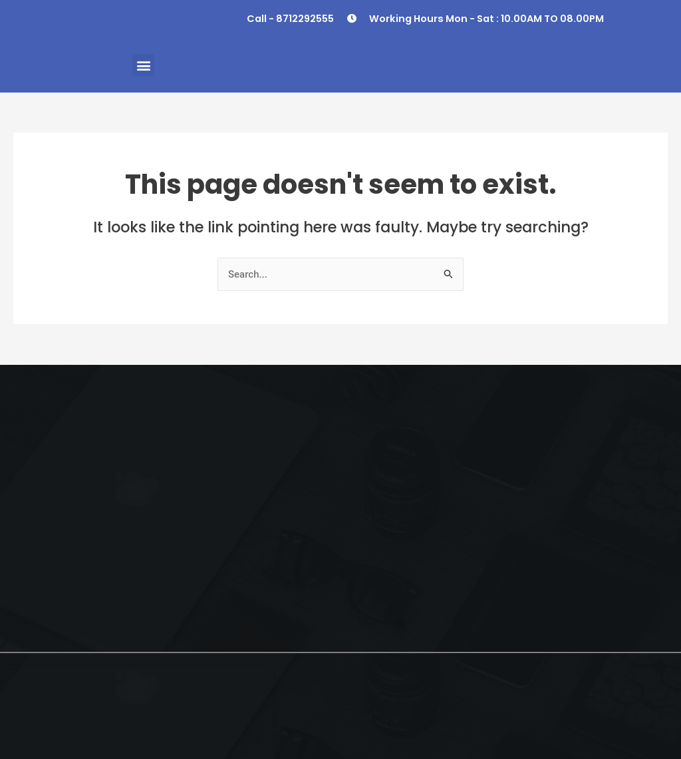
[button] (143, 65)
